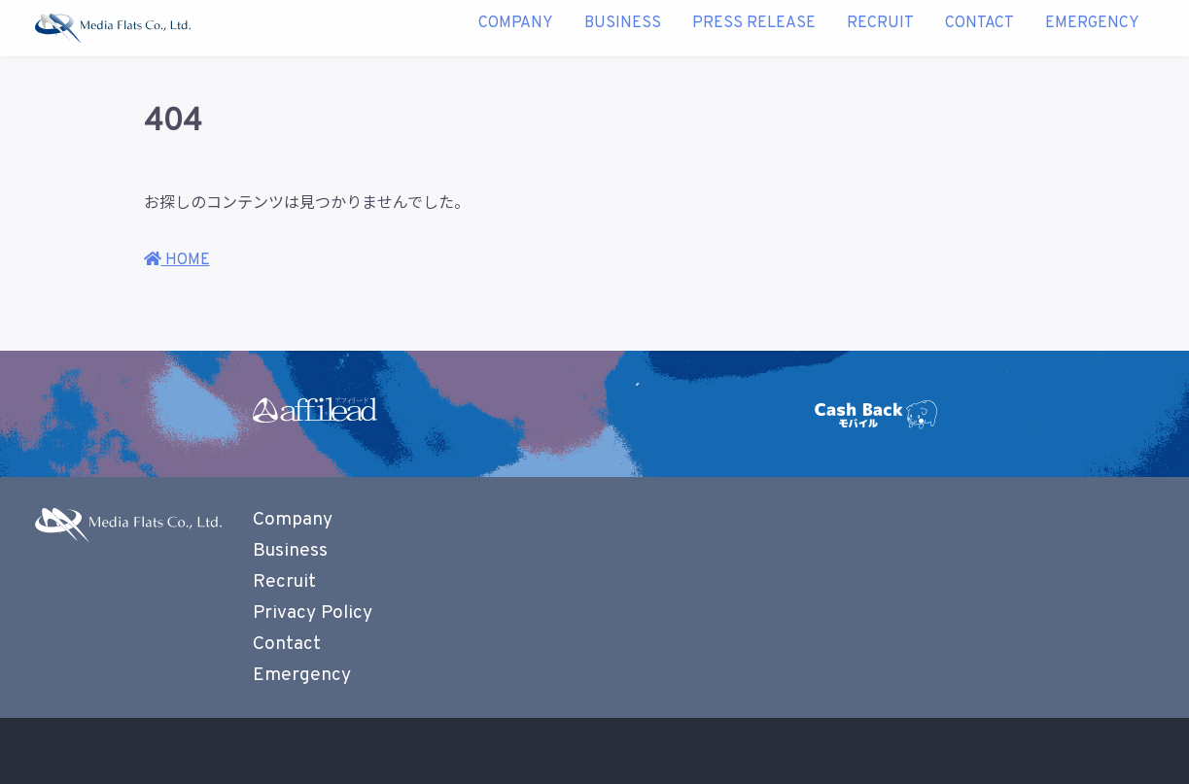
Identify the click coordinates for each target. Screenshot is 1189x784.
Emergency (1092, 28)
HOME (177, 260)
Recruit (880, 28)
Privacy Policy (312, 613)
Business (622, 28)
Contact (979, 28)
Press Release (754, 28)
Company (515, 28)
